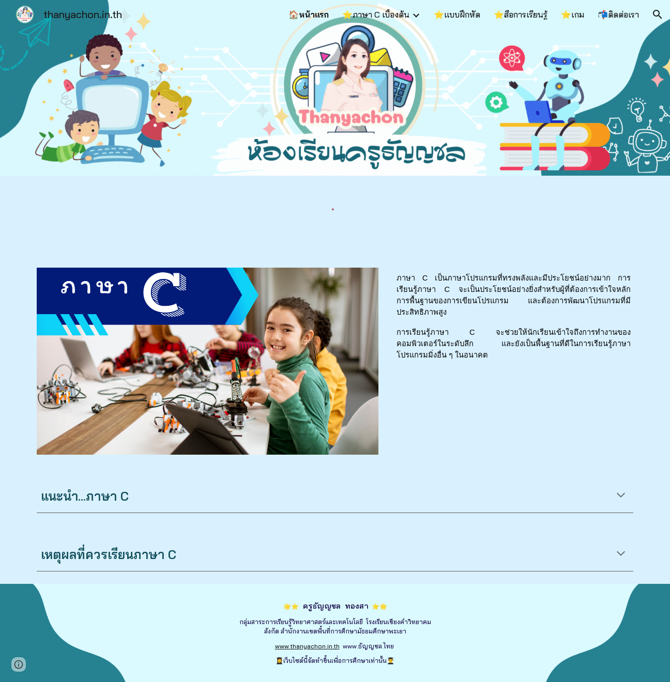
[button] (657, 14)
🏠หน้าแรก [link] (308, 14)
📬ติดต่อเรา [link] (618, 14)
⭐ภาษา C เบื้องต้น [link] (375, 14)
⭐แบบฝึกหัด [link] (457, 14)
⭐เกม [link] (572, 14)
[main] (513, 320)
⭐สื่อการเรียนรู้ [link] (520, 14)
